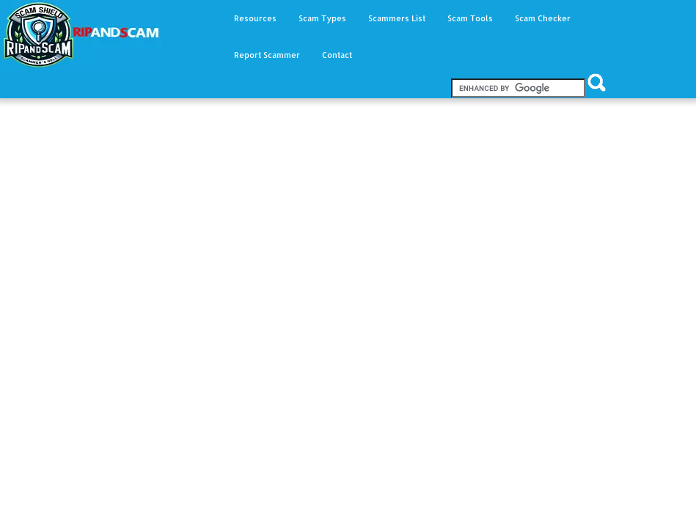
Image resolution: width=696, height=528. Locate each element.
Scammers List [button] (396, 18)
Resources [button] (255, 18)
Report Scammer (267, 55)
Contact (337, 55)
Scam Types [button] (322, 18)
